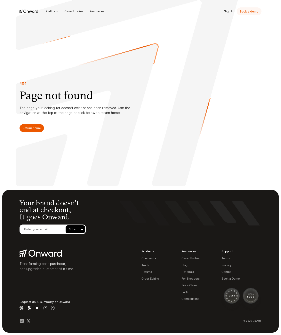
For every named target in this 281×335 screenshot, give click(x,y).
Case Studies (190, 258)
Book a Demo (230, 278)
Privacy (226, 265)
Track (145, 265)
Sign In (229, 11)
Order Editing (150, 278)
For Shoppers (190, 278)
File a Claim (189, 285)
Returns (146, 272)
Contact (227, 272)
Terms (225, 258)
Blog (184, 265)
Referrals (187, 272)
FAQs (185, 292)
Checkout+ (149, 258)
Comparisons (190, 299)
